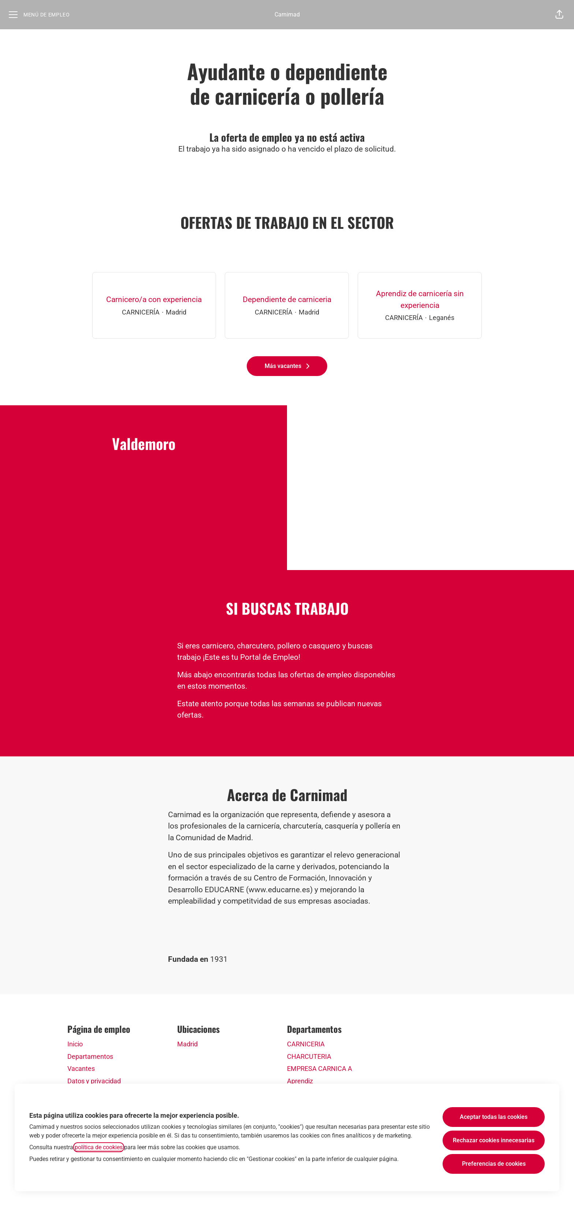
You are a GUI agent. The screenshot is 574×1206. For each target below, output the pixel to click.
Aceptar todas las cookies (494, 1116)
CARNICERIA (306, 1044)
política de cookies (99, 1147)
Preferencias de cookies (494, 1163)
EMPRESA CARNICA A (319, 1068)
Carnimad (287, 14)
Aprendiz (300, 1081)
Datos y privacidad (94, 1081)
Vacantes (81, 1068)
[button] (559, 14)
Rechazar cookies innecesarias (493, 1140)
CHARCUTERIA (309, 1056)
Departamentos (90, 1056)
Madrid (187, 1044)
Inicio (75, 1044)
